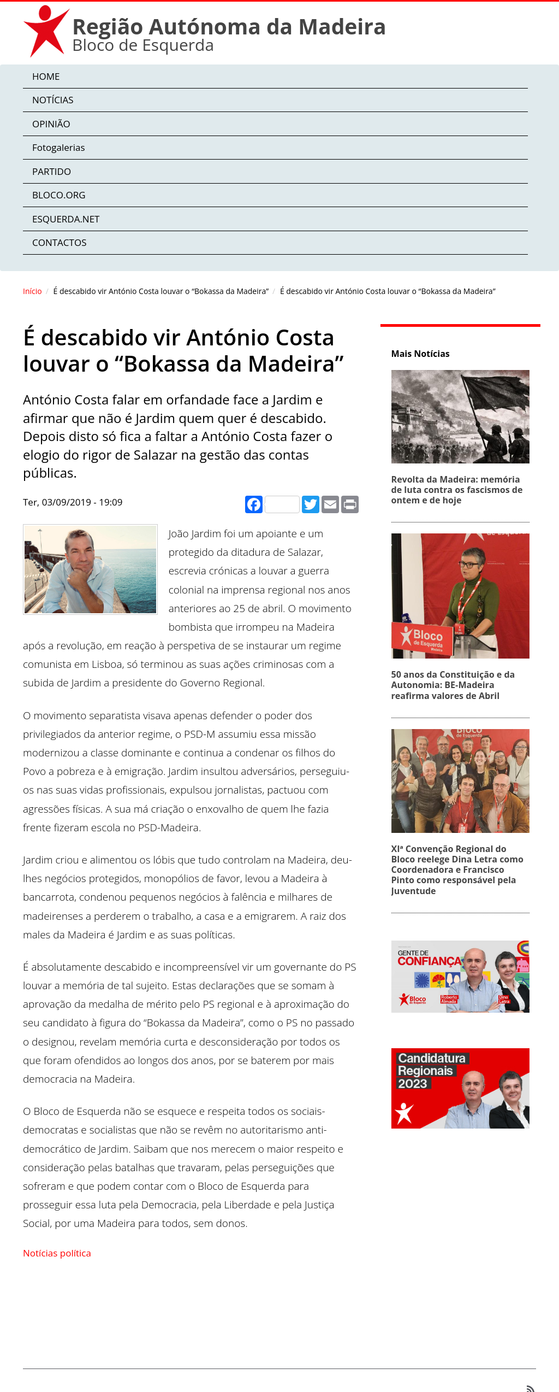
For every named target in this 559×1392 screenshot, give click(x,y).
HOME (46, 76)
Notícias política (57, 1253)
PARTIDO (51, 171)
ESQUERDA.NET (65, 219)
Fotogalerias (58, 147)
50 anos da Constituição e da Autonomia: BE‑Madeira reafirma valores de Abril (457, 684)
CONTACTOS (59, 242)
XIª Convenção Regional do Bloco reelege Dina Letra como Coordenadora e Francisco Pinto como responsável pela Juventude (461, 870)
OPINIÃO (51, 124)
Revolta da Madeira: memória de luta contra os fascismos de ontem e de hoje (461, 489)
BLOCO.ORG (59, 195)
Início (32, 291)
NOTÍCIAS (53, 99)
